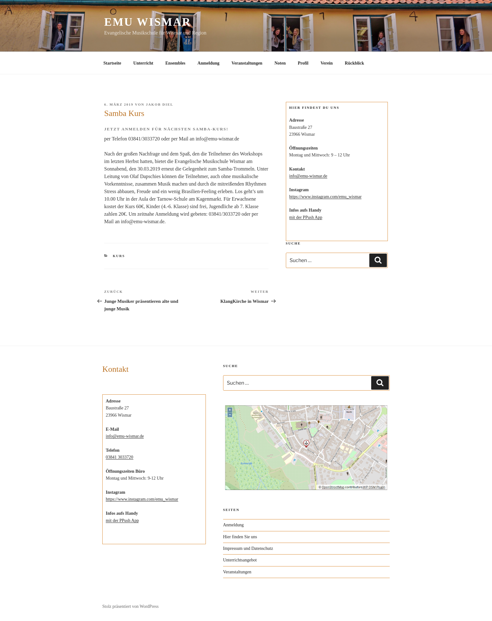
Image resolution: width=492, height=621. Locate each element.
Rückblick (354, 63)
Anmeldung (208, 63)
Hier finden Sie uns (240, 536)
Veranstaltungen (247, 63)
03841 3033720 (119, 457)
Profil (303, 63)
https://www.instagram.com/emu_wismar (325, 196)
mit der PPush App (305, 217)
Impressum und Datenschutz (248, 548)
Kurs (119, 256)
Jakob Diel (160, 104)
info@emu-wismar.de (308, 176)
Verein (326, 63)
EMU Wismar (147, 22)
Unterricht (143, 63)
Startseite (112, 63)
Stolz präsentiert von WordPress (130, 606)
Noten (280, 63)
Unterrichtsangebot (240, 560)
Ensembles (175, 63)
